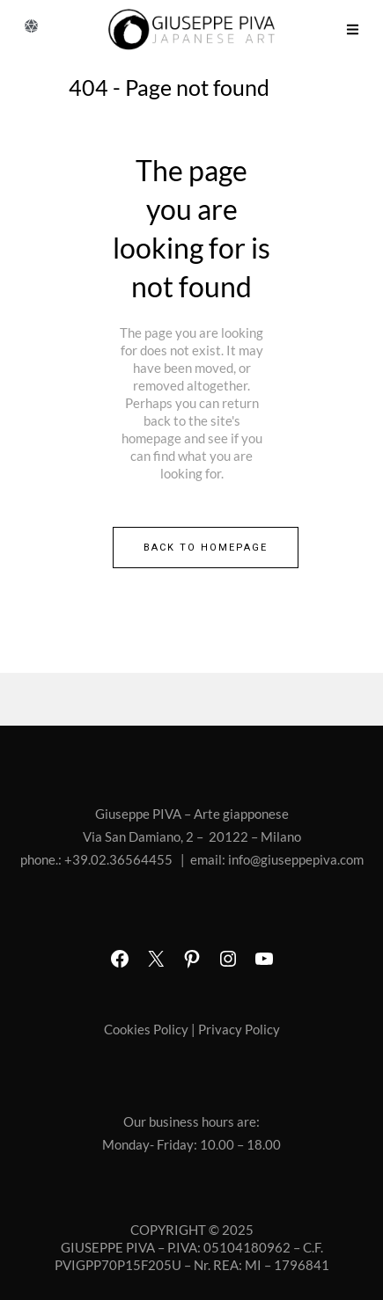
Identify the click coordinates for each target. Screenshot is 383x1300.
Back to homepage (206, 547)
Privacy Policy (239, 1029)
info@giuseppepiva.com (296, 859)
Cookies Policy (146, 1029)
